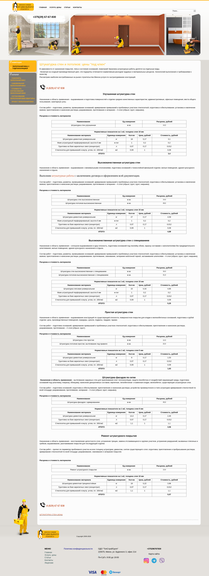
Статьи (48, 557)
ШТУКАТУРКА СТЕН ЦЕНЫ (51, 515)
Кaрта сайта (154, 554)
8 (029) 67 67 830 (55, 88)
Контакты (49, 560)
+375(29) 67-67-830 (44, 16)
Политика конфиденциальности (78, 549)
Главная (48, 552)
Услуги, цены (50, 555)
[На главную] (23, 7)
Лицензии (49, 563)
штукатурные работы (63, 175)
